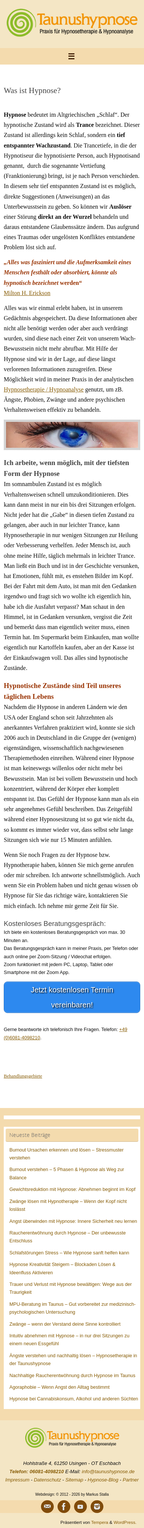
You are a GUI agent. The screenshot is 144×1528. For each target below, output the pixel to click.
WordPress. (125, 1522)
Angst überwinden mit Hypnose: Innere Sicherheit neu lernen (73, 1221)
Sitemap (74, 1480)
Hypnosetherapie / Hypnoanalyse (43, 389)
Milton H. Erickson (27, 293)
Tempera (99, 1522)
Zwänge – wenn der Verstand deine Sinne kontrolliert (64, 1324)
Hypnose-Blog (103, 1480)
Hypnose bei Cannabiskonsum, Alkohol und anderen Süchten (73, 1399)
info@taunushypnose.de (108, 1471)
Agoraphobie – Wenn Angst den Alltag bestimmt (59, 1387)
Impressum (17, 1480)
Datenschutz (47, 1480)
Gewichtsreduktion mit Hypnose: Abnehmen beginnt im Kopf (72, 1189)
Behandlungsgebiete (23, 1076)
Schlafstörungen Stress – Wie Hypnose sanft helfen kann (69, 1253)
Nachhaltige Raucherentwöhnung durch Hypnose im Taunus (72, 1375)
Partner (131, 1480)
